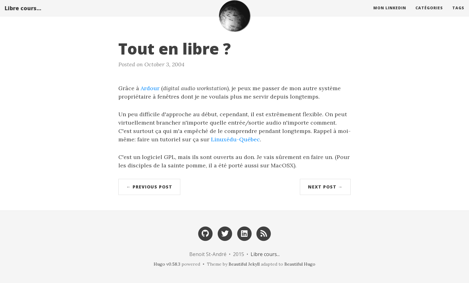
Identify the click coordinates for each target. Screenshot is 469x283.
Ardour (150, 88)
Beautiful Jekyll (244, 264)
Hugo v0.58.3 (167, 264)
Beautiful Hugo (299, 264)
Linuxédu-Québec (235, 139)
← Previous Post (149, 187)
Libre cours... (23, 14)
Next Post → (325, 187)
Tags (458, 13)
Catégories (429, 13)
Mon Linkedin (389, 13)
